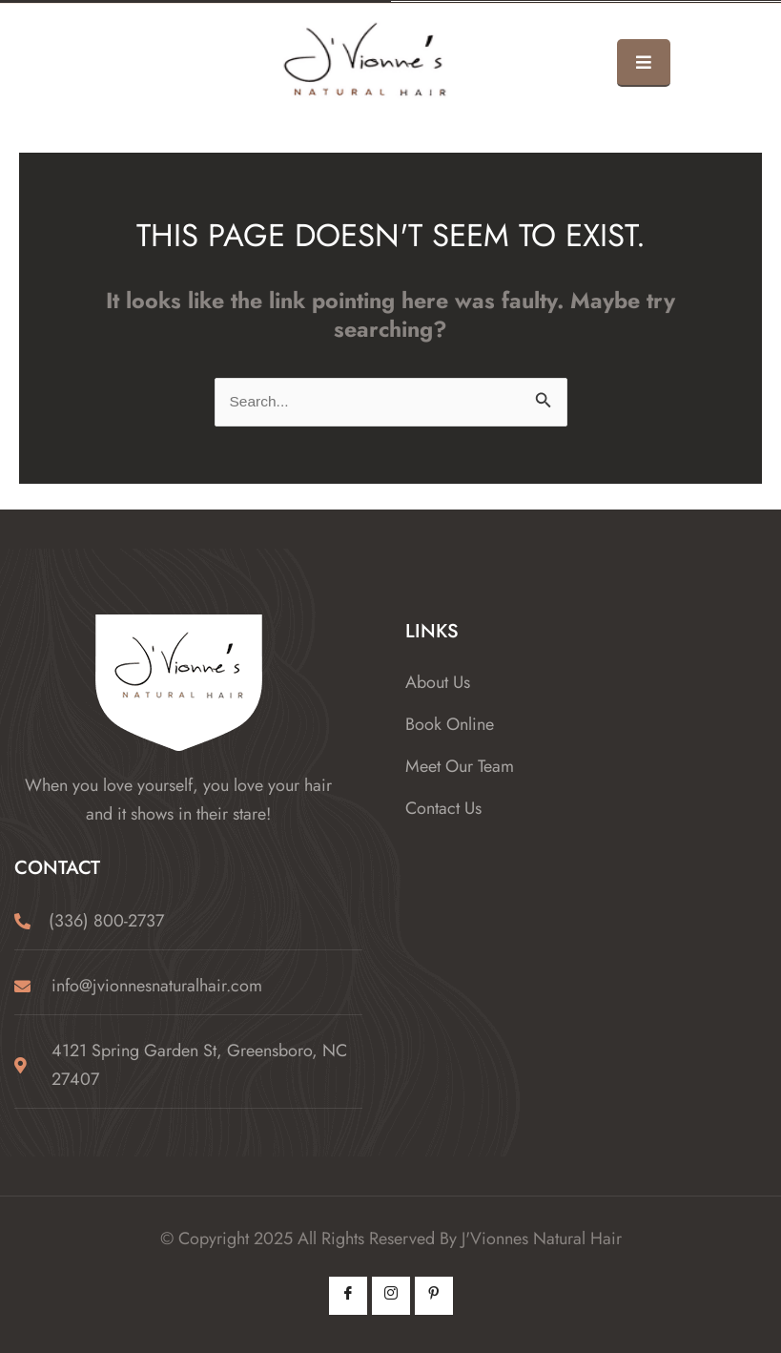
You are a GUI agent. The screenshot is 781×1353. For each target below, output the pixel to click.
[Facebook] (348, 1296)
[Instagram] (391, 1296)
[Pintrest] (434, 1296)
